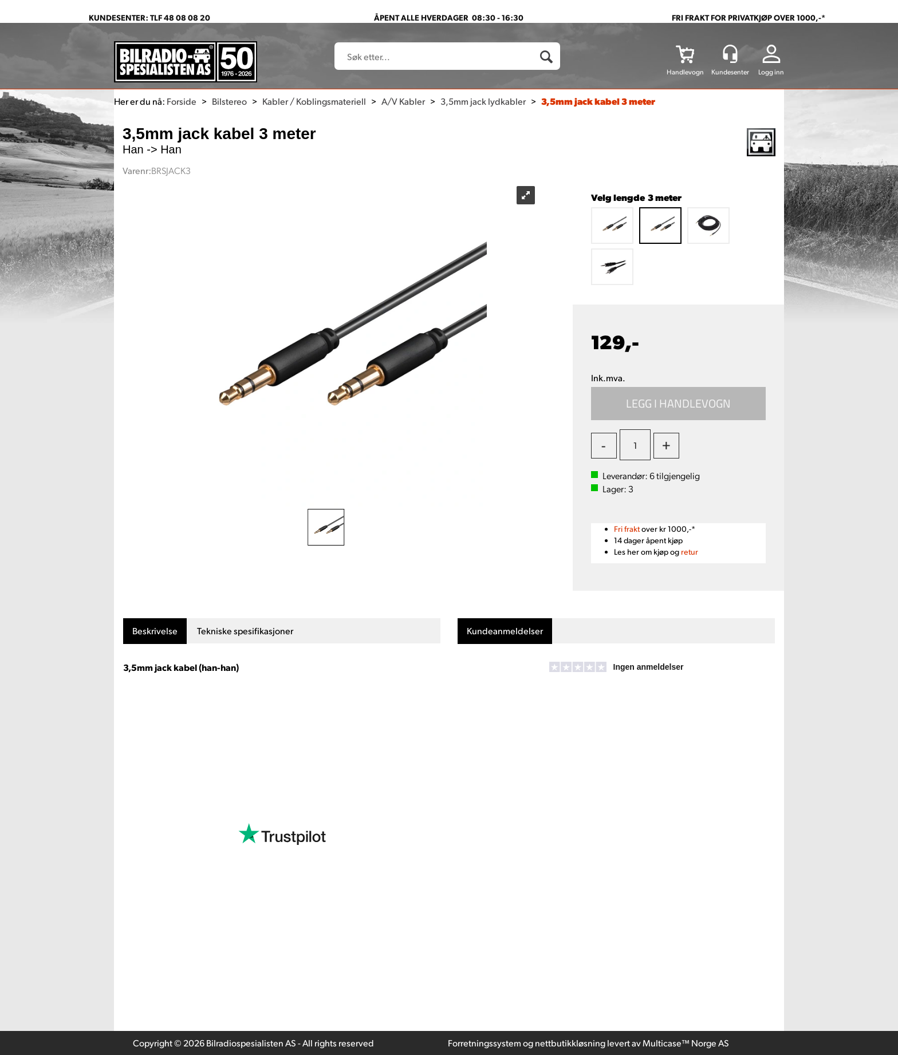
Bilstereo (229, 101)
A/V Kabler (403, 101)
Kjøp (678, 403)
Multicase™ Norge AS (686, 1043)
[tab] (155, 631)
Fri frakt (627, 529)
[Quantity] (635, 444)
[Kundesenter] (730, 54)
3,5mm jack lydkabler (483, 101)
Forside (181, 101)
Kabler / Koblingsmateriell (314, 101)
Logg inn (771, 72)
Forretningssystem (484, 1043)
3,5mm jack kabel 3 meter (598, 101)
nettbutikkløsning (570, 1043)
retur (689, 551)
